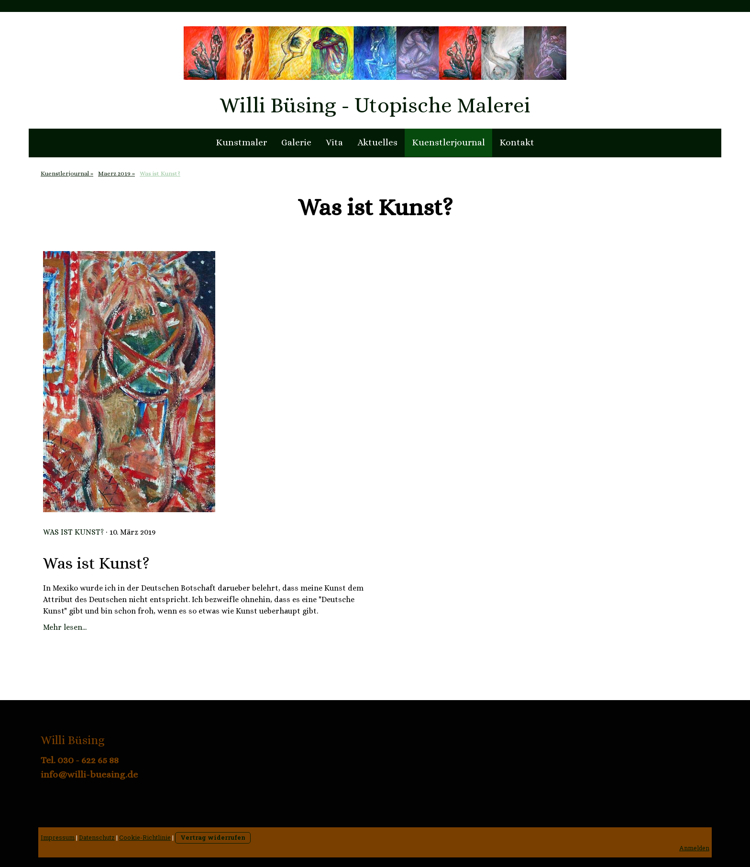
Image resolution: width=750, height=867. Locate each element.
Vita (334, 142)
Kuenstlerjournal (448, 142)
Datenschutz (97, 837)
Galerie (296, 142)
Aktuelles (377, 142)
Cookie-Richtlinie (145, 837)
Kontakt (516, 142)
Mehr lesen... (65, 627)
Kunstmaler (241, 142)
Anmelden (694, 848)
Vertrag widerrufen (212, 837)
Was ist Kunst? (73, 532)
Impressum (58, 837)
